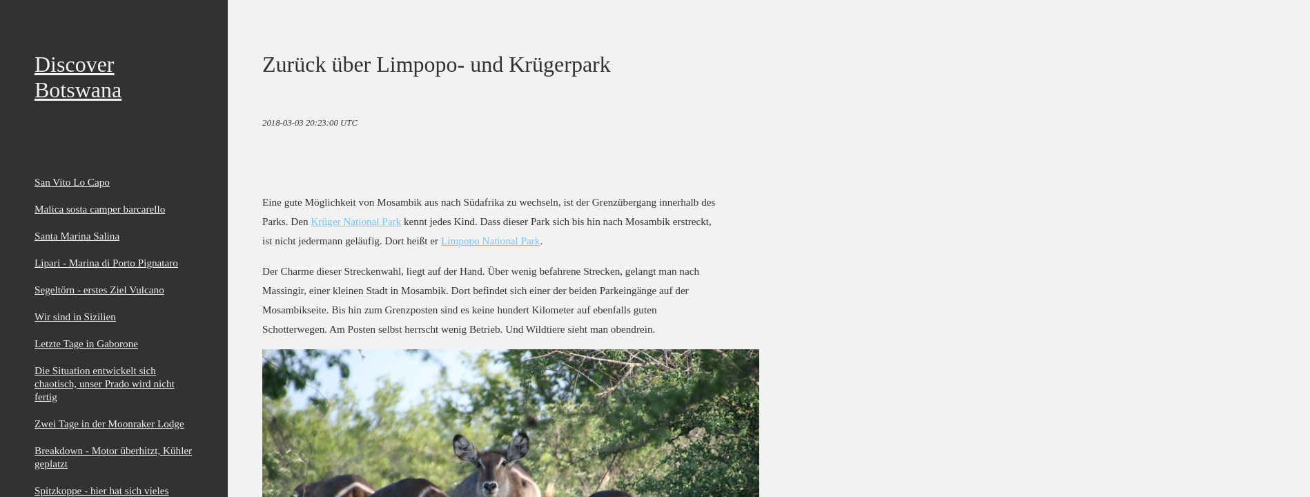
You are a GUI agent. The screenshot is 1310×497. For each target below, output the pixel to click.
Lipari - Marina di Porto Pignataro (106, 263)
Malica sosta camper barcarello (100, 209)
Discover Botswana (78, 77)
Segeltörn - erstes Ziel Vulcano (99, 289)
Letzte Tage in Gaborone (86, 343)
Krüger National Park (356, 221)
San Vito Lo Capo (72, 182)
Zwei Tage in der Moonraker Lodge (109, 423)
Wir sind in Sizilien (75, 316)
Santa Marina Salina (77, 236)
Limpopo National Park (490, 240)
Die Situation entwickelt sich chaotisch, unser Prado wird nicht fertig (105, 383)
